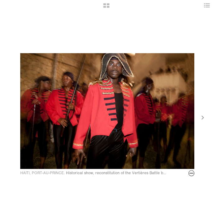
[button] (106, 7)
